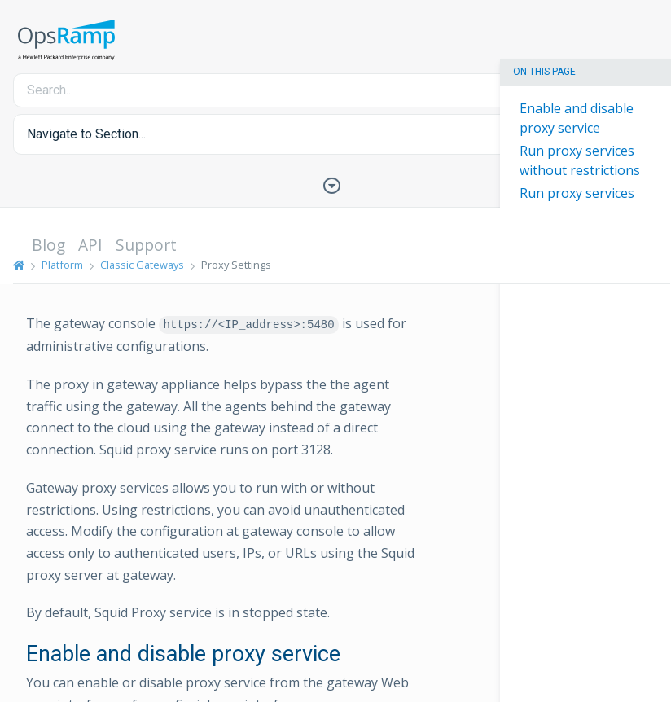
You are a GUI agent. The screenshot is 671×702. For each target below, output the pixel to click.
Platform (62, 264)
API (90, 245)
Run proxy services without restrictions (580, 160)
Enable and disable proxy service (577, 118)
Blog (48, 245)
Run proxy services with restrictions (577, 203)
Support (146, 245)
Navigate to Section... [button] (86, 134)
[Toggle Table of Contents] (335, 184)
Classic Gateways (142, 264)
